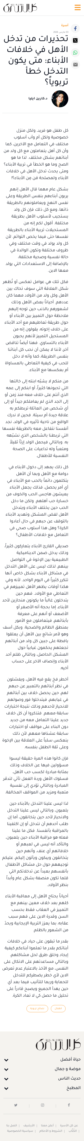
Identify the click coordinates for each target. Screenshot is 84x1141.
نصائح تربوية (37, 1008)
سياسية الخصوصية (20, 1131)
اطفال (58, 1008)
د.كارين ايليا (37, 99)
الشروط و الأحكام (50, 1131)
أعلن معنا (47, 1125)
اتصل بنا (11, 1125)
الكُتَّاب (73, 1131)
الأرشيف (29, 1125)
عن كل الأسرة (69, 1125)
